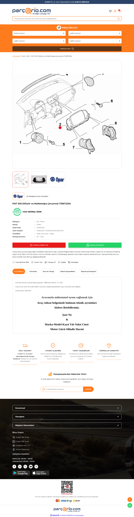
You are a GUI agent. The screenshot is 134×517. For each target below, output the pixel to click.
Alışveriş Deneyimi (88, 271)
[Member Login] (115, 11)
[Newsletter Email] (67, 389)
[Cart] (120, 11)
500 (38, 221)
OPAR (38, 225)
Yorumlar (33, 271)
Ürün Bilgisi (19, 271)
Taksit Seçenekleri (67, 271)
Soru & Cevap (48, 271)
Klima (43, 221)
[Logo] (31, 11)
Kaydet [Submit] (88, 389)
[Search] (67, 18)
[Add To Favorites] (20, 262)
